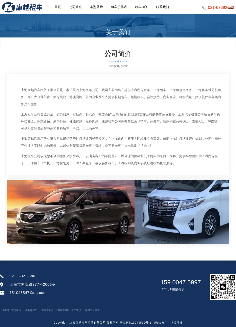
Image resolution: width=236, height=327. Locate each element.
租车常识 (76, 310)
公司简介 (75, 7)
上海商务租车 (30, 310)
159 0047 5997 (181, 282)
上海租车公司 (46, 310)
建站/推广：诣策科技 (168, 322)
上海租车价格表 (91, 310)
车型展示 (96, 7)
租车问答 (141, 7)
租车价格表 (119, 7)
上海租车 (5, 310)
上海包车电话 (62, 310)
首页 (57, 7)
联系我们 (162, 7)
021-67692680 (22, 276)
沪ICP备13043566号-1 (135, 322)
